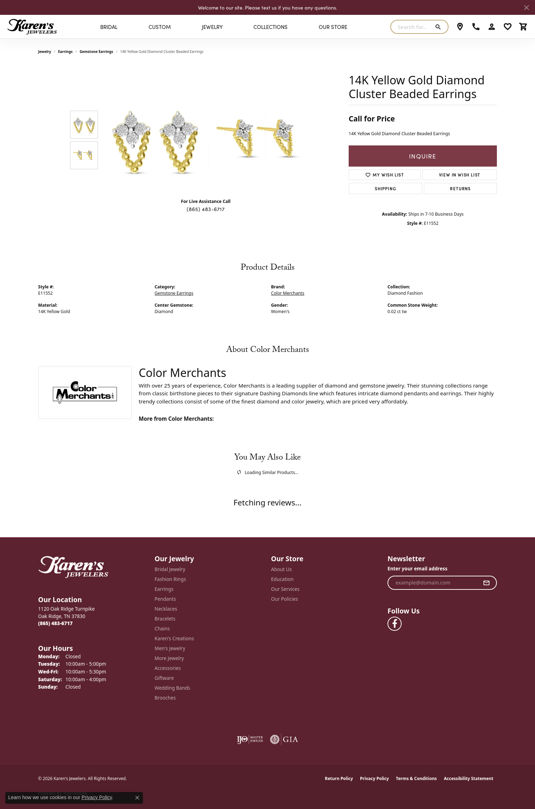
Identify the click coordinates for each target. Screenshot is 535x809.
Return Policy (339, 778)
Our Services (285, 589)
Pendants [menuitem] (165, 598)
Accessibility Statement (468, 778)
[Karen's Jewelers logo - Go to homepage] (32, 26)
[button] (491, 27)
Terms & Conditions (416, 778)
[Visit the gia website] (284, 739)
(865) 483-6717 (205, 208)
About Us (281, 569)
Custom (160, 26)
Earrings (65, 51)
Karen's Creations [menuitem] (174, 638)
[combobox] (411, 26)
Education (282, 579)
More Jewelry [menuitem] (169, 658)
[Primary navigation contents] (224, 26)
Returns (460, 188)
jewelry (44, 51)
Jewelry (212, 26)
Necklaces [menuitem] (166, 608)
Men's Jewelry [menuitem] (170, 648)
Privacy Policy (374, 778)
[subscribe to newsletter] (486, 582)
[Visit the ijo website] (250, 739)
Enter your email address (417, 568)
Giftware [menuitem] (164, 678)
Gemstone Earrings (96, 51)
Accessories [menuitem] (168, 668)
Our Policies (284, 598)
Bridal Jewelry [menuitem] (170, 569)
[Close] (526, 7)
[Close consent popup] (137, 798)
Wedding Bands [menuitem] (172, 687)
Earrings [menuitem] (164, 589)
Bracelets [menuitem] (165, 618)
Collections (270, 26)
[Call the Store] (55, 623)
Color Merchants (287, 293)
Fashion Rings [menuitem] (170, 579)
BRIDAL (109, 26)
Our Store (333, 26)
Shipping (385, 188)
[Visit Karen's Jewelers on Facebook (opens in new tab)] (394, 624)
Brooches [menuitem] (165, 697)
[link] (460, 27)
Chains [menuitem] (162, 628)
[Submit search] (439, 26)
